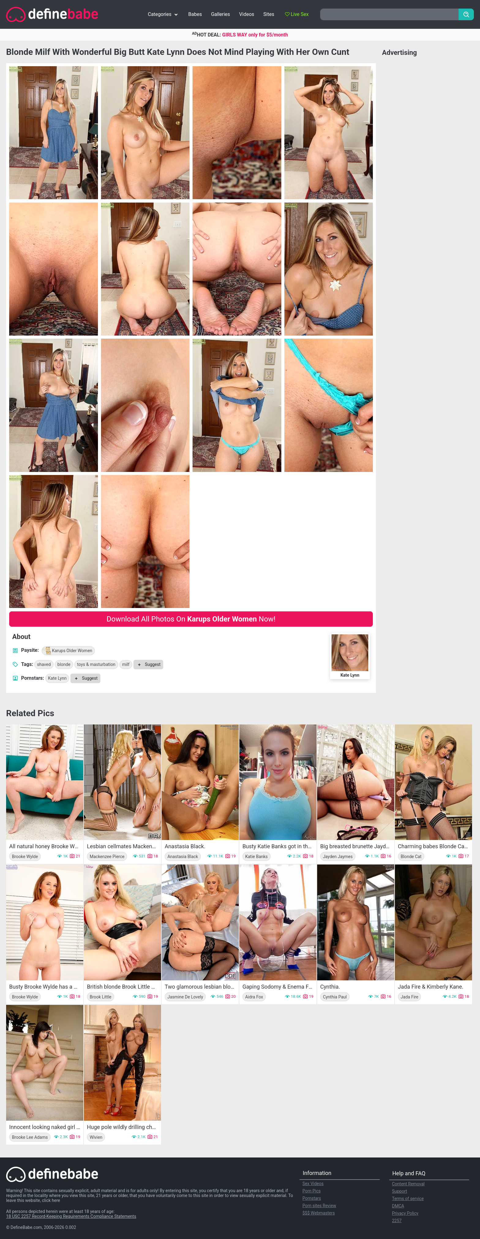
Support (399, 1191)
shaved (44, 664)
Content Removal (408, 1183)
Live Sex (297, 14)
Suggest (148, 664)
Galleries (220, 14)
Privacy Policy (405, 1213)
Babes (195, 14)
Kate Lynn (57, 678)
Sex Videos (313, 1183)
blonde (64, 664)
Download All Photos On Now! (191, 619)
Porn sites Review (319, 1205)
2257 (397, 1220)
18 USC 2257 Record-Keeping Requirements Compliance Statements (71, 1216)
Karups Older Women (67, 651)
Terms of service (408, 1198)
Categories (163, 14)
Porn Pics (311, 1190)
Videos (246, 14)
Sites (268, 14)
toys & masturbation (96, 664)
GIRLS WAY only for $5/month (255, 35)
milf (125, 664)
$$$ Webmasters (318, 1212)
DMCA (398, 1205)
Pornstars (311, 1198)
